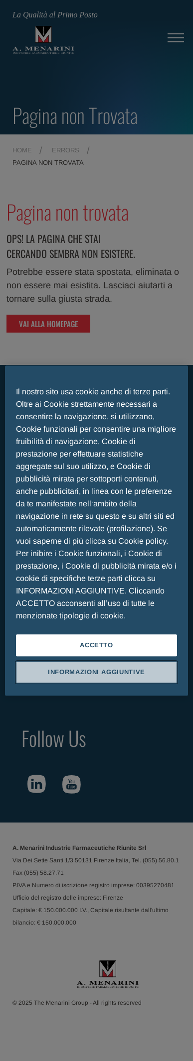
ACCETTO (96, 645)
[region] (97, 530)
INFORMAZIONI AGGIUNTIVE (96, 672)
